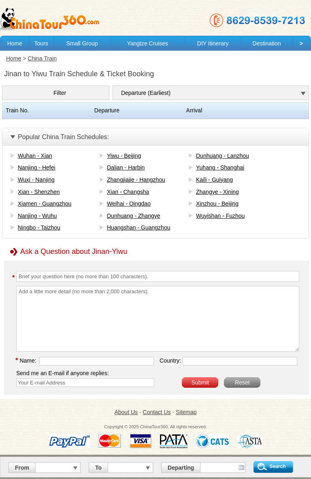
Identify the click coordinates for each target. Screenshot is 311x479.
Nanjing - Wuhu (37, 216)
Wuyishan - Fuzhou (220, 216)
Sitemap (186, 412)
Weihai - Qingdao (129, 203)
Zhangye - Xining (217, 192)
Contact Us (156, 412)
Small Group (82, 43)
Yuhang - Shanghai (220, 167)
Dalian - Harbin (126, 167)
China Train (42, 58)
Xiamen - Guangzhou (44, 203)
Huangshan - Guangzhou (138, 227)
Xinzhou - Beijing (217, 203)
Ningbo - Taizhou (39, 227)
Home (14, 43)
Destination (267, 43)
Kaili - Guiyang (214, 179)
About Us (126, 412)
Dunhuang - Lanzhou (222, 156)
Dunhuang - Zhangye (133, 216)
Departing (181, 467)
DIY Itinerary (213, 43)
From (22, 467)
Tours (41, 43)
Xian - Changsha (128, 192)
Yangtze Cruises (147, 43)
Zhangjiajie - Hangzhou (136, 179)
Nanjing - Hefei (36, 167)
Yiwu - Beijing (124, 156)
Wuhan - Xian (35, 156)
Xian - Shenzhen (39, 192)
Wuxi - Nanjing (36, 179)
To (98, 467)
